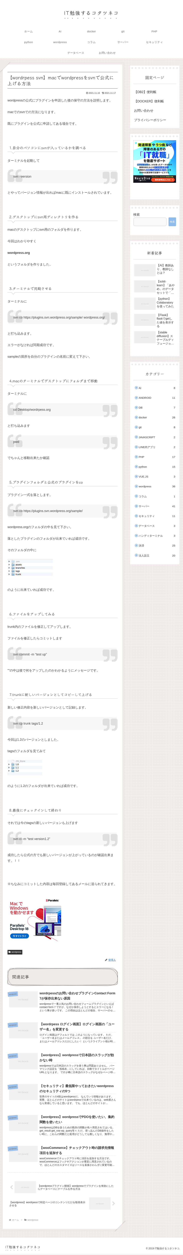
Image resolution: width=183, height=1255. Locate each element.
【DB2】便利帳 (145, 92)
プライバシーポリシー (150, 120)
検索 (136, 214)
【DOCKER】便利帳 (149, 101)
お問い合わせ (143, 110)
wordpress (15, 952)
